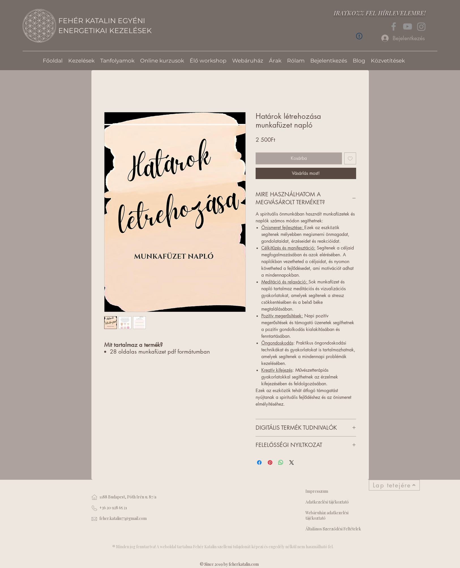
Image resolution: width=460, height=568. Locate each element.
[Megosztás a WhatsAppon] (280, 462)
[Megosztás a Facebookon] (259, 462)
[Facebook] (393, 26)
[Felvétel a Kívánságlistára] (350, 158)
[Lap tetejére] (394, 485)
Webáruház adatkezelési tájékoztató (326, 515)
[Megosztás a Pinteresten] (270, 462)
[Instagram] (421, 26)
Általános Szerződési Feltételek (333, 529)
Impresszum (316, 491)
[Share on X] (291, 462)
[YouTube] (407, 26)
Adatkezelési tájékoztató (327, 502)
